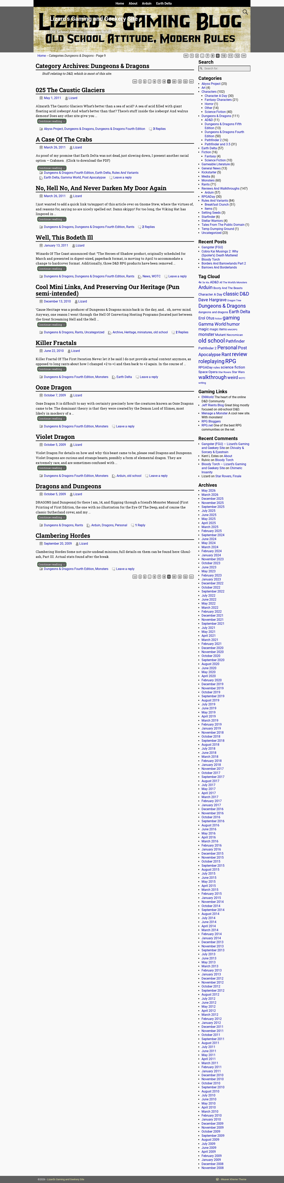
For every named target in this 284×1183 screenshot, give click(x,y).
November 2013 (213, 946)
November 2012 (213, 982)
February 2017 (212, 801)
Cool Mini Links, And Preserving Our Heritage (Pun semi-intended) (107, 290)
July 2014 (208, 918)
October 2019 (211, 692)
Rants (130, 227)
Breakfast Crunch (217, 204)
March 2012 (210, 1015)
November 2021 (213, 620)
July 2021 (208, 628)
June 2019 (209, 708)
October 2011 (211, 1035)
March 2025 (210, 527)
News (146, 276)
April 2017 (209, 793)
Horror (209, 104)
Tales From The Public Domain (223, 225)
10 (223, 55)
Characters (209, 92)
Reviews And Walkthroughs (220, 188)
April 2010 (209, 1107)
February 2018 (212, 761)
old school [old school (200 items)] (211, 340)
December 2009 (212, 1123)
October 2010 (211, 1083)
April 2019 (209, 716)
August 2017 (210, 781)
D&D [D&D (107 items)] (244, 294)
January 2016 (211, 849)
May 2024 (209, 543)
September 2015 (213, 865)
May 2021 (209, 632)
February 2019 (212, 724)
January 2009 (211, 1160)
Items (208, 209)
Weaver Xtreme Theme (233, 1179)
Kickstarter (209, 172)
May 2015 (209, 881)
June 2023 (209, 567)
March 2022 (210, 607)
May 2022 (209, 603)
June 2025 (209, 515)
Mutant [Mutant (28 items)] (220, 335)
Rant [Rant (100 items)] (226, 354)
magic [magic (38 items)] (203, 329)
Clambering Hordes (63, 535)
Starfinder (208, 217)
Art (204, 88)
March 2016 (210, 841)
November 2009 (213, 1127)
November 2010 (213, 1079)
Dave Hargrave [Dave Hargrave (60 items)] (212, 299)
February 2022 (212, 611)
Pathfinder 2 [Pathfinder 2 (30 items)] (207, 348)
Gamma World (71, 177)
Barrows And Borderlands (219, 267)
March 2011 (210, 1063)
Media (206, 176)
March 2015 (210, 890)
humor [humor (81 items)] (233, 324)
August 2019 (210, 700)
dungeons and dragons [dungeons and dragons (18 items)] (213, 312)
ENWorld (208, 397)
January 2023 (211, 579)
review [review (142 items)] (239, 354)
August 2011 (210, 1043)
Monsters (101, 377)
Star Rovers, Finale (228, 476)
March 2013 (210, 966)
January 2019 (211, 728)
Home (120, 3)
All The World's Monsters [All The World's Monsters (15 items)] (233, 282)
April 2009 (209, 1152)
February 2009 (212, 1156)
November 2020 (213, 652)
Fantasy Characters (218, 100)
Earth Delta (164, 3)
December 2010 (212, 1075)
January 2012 (211, 1023)
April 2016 (209, 837)
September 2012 (213, 990)
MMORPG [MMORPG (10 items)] (232, 329)
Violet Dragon (55, 436)
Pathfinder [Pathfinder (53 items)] (235, 341)
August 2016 (210, 825)
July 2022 (208, 595)
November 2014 (213, 902)
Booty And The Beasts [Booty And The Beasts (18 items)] (228, 288)
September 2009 (213, 1136)
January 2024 (211, 555)
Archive (118, 332)
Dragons (108, 525)
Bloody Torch (211, 259)
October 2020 (211, 656)
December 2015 (212, 853)
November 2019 (213, 688)
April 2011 (209, 1059)
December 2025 (212, 499)
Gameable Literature (216, 164)
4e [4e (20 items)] (200, 282)
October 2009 (211, 1131)
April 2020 (209, 676)
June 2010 (209, 1099)
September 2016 (213, 821)
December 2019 (212, 684)
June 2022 (209, 599)
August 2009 (210, 1139)
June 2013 (209, 958)
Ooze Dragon (54, 387)
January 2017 (211, 805)
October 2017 (211, 773)
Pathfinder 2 (213, 140)
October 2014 (211, 906)
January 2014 (211, 938)
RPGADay (208, 196)
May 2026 (209, 490)
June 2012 (209, 1002)
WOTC (156, 276)
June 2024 (209, 539)
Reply (140, 525)
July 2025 (208, 511)
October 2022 (211, 587)
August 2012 (210, 994)
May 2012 (209, 1006)
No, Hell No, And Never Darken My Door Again (101, 188)
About (133, 3)
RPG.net (207, 425)
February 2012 (212, 1019)
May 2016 (209, 833)
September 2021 (213, 624)
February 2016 (212, 845)
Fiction (206, 152)
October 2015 (211, 861)
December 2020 (212, 648)
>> (243, 55)
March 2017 (210, 797)
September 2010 (213, 1087)
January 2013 (211, 974)
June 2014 (209, 922)
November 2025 (213, 503)
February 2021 (212, 644)
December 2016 (212, 809)
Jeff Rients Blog (213, 405)
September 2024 (213, 535)
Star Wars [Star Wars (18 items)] (238, 372)
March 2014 (210, 930)
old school (160, 332)
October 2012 (211, 986)
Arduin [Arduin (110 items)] (205, 287)
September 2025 (213, 507)
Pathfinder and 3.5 (217, 144)
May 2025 (209, 519)
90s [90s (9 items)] (207, 282)
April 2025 (209, 523)
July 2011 (208, 1047)
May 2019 (209, 712)
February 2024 (212, 551)
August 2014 (210, 914)
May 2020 (209, 672)
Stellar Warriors (212, 221)
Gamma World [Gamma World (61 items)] (212, 324)
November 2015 (213, 857)
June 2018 (209, 753)
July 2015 (208, 873)
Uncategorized (94, 332)
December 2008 (212, 1164)
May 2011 (209, 1055)
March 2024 (210, 547)
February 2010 (212, 1115)
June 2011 (209, 1051)
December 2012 (212, 978)
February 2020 (212, 680)
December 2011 (212, 1027)
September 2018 (213, 741)
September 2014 (213, 910)
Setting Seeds (211, 212)
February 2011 (212, 1067)
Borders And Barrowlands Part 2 (224, 263)
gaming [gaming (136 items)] (231, 318)
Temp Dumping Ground (218, 229)
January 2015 (211, 898)
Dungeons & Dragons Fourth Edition (120, 129)
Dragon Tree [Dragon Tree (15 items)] (234, 300)
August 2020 (210, 664)
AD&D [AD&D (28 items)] (214, 282)
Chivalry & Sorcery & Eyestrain (223, 450)
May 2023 (209, 571)
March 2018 (210, 757)
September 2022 (213, 591)
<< (186, 55)
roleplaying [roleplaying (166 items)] (211, 361)
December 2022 (212, 583)
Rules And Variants (125, 173)
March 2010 (210, 1111)
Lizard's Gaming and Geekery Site (65, 1179)
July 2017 (208, 785)
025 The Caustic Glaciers (70, 90)
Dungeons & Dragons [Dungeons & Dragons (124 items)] (222, 306)
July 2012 (208, 999)
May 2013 (209, 962)
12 (237, 55)
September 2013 (213, 950)
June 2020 (209, 668)
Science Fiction (215, 112)
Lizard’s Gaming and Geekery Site (94, 18)
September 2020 (213, 660)
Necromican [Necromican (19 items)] (235, 335)
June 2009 (209, 1148)
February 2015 (212, 894)
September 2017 (213, 777)
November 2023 (213, 559)
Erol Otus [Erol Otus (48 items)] (206, 318)
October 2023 (211, 563)
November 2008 (213, 1168)
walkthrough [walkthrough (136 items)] (212, 377)
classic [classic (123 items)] (231, 294)
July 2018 (208, 748)
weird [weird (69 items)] (232, 377)
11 (230, 55)
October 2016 (211, 817)
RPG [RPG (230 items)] (230, 361)
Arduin (146, 3)
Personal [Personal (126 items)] (227, 348)
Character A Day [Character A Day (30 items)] (210, 294)
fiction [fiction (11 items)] (218, 318)
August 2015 (210, 869)
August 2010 (210, 1091)
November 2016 (213, 813)
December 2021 (212, 615)
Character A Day (216, 96)
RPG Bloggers (211, 421)
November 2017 (213, 769)
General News (211, 168)
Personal (121, 525)
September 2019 (213, 696)
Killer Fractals (56, 343)
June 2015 (209, 878)
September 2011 (213, 1039)
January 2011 (211, 1071)
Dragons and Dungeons (68, 486)
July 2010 (208, 1095)
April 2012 (209, 1011)
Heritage (130, 332)
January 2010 (211, 1119)
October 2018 (211, 736)
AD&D (209, 120)
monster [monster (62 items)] (206, 334)
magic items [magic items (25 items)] (218, 329)
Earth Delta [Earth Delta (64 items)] (239, 311)
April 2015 (209, 886)
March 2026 (210, 495)
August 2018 (210, 744)
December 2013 (212, 942)
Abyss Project (53, 129)
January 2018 (211, 765)
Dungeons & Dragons (79, 129)
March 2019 (210, 720)
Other (208, 108)
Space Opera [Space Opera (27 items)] (208, 372)
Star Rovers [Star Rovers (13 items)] (224, 372)
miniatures (144, 332)
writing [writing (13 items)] (202, 382)
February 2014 (212, 934)
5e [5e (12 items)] (203, 282)
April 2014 (209, 926)
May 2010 (209, 1103)
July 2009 (208, 1144)
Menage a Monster (215, 413)
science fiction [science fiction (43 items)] (233, 367)
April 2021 (209, 636)
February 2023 (212, 575)
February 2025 (212, 531)
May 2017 (209, 789)
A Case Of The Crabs (64, 139)
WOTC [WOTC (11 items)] (242, 378)
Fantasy (210, 156)
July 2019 (208, 704)
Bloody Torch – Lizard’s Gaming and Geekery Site (224, 466)
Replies (159, 129)
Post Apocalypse (94, 177)
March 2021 (210, 640)
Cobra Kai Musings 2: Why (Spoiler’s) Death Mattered (220, 253)
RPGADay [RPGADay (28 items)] (205, 367)
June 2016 (209, 829)
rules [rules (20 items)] (216, 367)
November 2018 (213, 732)
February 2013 (212, 970)
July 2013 (208, 954)
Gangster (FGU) (212, 247)
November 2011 (213, 1031)
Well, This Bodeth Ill (64, 237)
